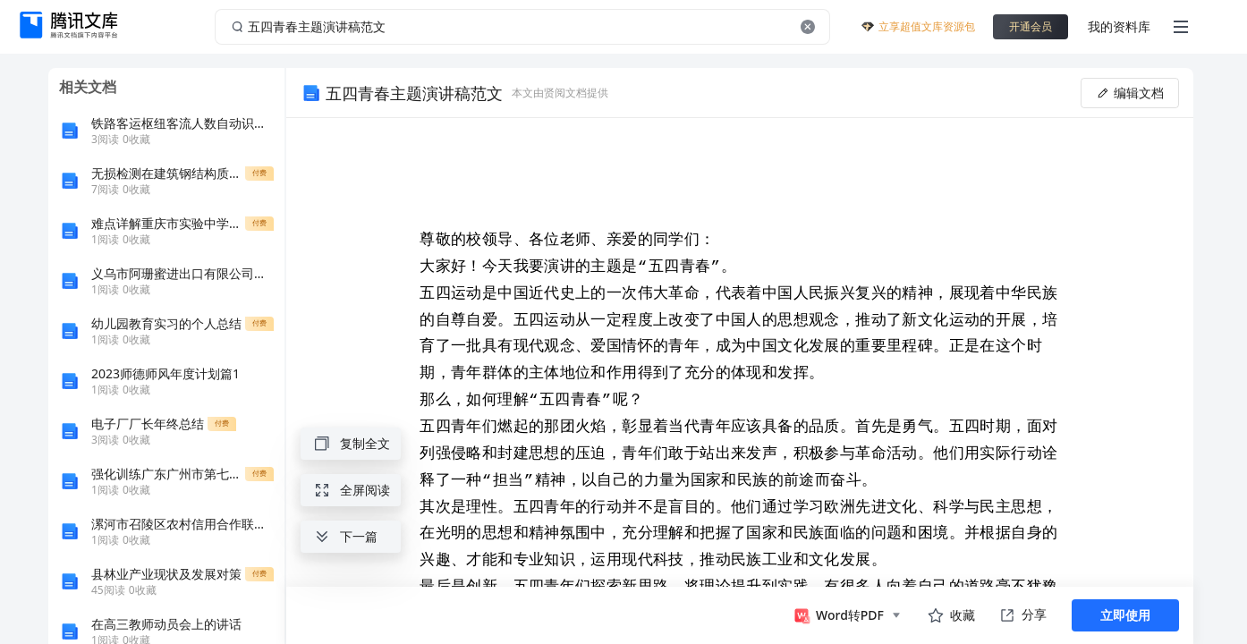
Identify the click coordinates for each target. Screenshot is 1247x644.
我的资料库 (1119, 26)
